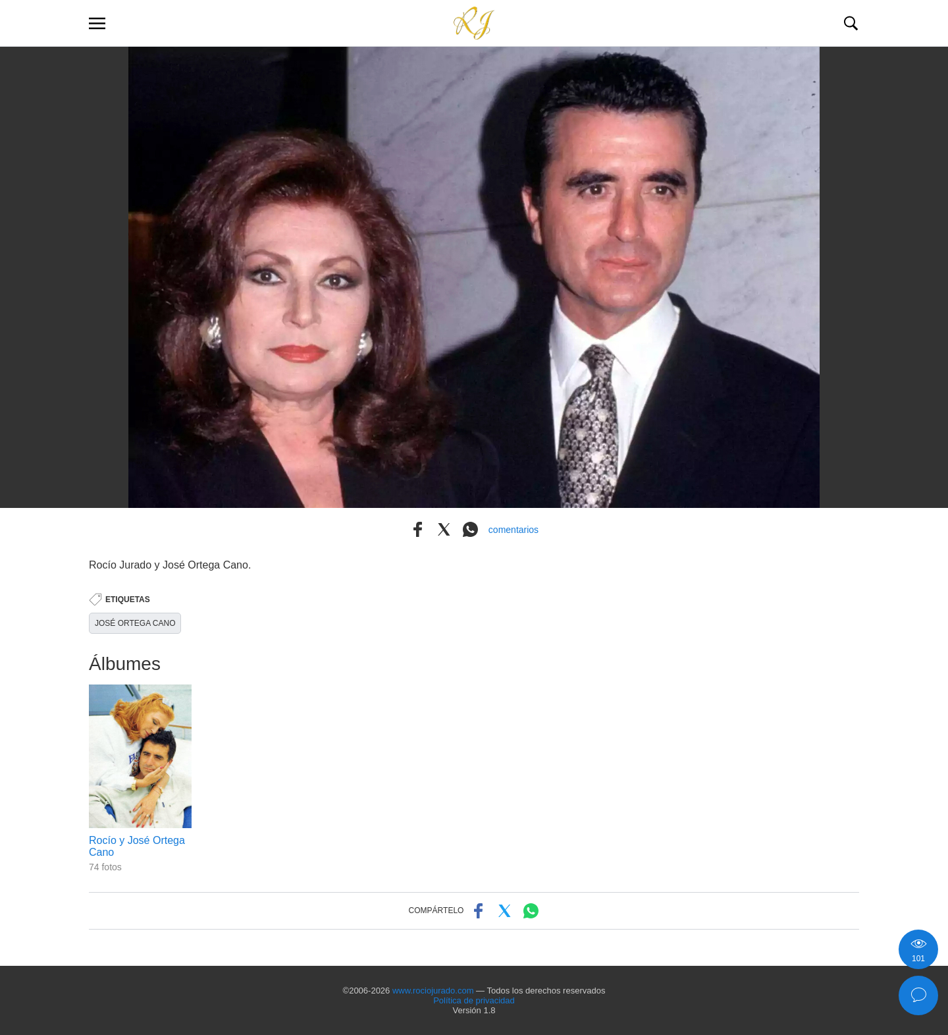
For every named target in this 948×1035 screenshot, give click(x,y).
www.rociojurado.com (433, 990)
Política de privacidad (474, 1000)
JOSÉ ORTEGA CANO (135, 623)
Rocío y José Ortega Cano (137, 846)
